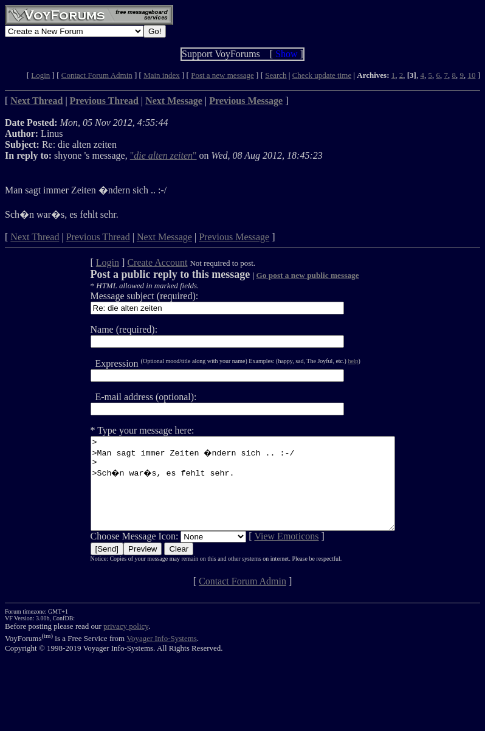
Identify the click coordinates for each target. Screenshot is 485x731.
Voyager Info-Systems (161, 656)
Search (275, 75)
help (334, 361)
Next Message (164, 237)
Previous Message (234, 237)
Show (286, 54)
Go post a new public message (289, 275)
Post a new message (222, 75)
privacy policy (125, 644)
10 (471, 75)
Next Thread (34, 237)
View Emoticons (268, 554)
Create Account (139, 262)
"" (163, 155)
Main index (161, 75)
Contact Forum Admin (96, 75)
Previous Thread (98, 237)
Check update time (321, 75)
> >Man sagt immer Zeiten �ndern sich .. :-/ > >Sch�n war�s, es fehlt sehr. (242, 492)
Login (40, 75)
